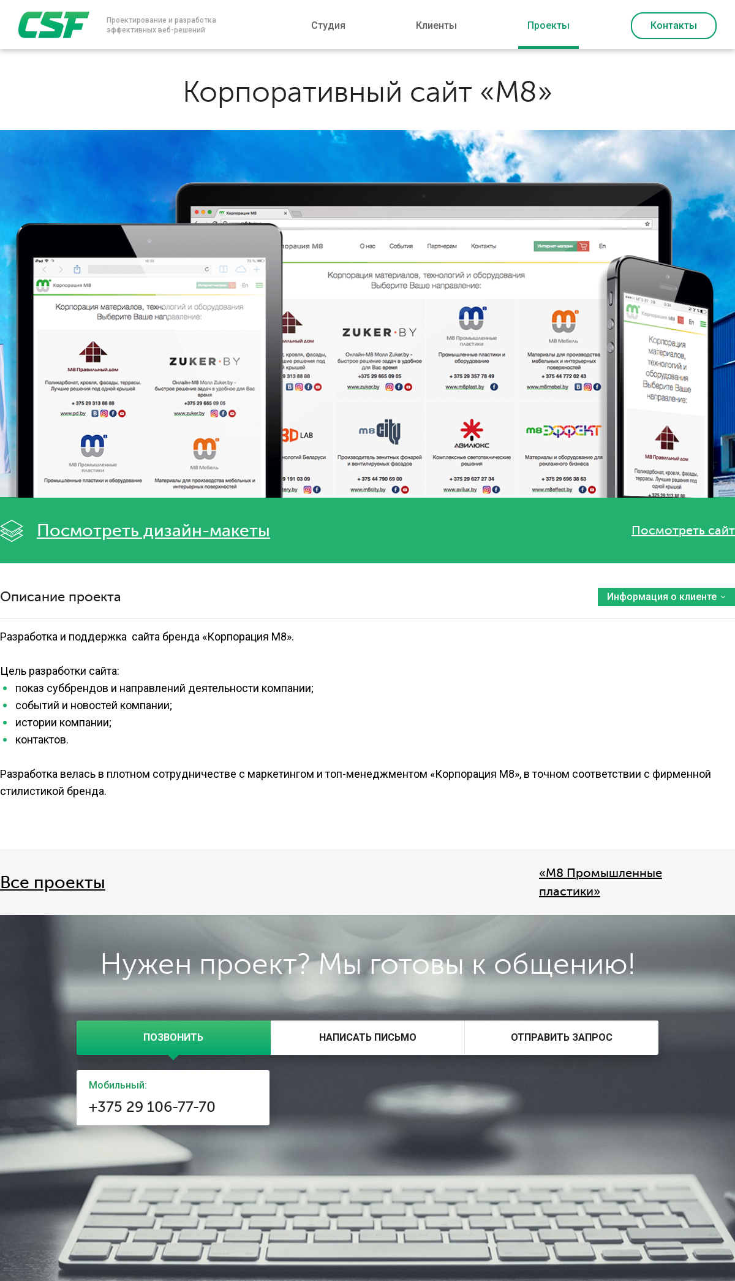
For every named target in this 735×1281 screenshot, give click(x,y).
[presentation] (174, 1038)
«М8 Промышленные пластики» (600, 882)
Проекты (548, 25)
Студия (328, 25)
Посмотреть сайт (683, 530)
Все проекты (52, 882)
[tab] (174, 1038)
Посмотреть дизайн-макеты (153, 531)
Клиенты (436, 25)
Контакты (673, 25)
